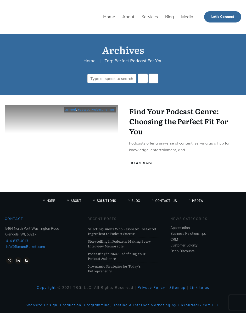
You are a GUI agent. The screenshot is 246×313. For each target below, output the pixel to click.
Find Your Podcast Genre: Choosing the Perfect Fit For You (178, 121)
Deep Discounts (182, 251)
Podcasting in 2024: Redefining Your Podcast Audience (116, 256)
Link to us (199, 287)
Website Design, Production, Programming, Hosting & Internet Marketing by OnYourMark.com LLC (123, 305)
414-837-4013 (17, 241)
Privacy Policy (151, 287)
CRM (174, 239)
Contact (14, 219)
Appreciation (180, 228)
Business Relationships (188, 233)
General (70, 109)
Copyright (46, 287)
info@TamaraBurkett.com (25, 247)
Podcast (83, 109)
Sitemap (177, 287)
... (187, 149)
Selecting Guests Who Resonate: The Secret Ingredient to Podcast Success (122, 231)
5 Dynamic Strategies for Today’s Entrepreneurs (114, 268)
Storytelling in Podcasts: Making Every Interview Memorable (119, 243)
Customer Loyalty (183, 245)
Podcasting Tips (103, 109)
